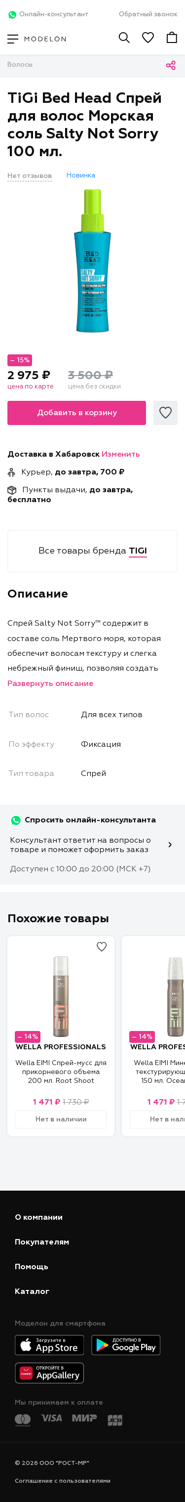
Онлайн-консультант (48, 15)
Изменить (121, 455)
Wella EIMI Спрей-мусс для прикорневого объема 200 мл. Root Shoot (61, 1072)
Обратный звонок (148, 14)
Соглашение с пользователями (63, 1481)
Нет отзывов (29, 175)
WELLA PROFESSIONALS (61, 1047)
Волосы (20, 65)
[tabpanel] (92, 261)
